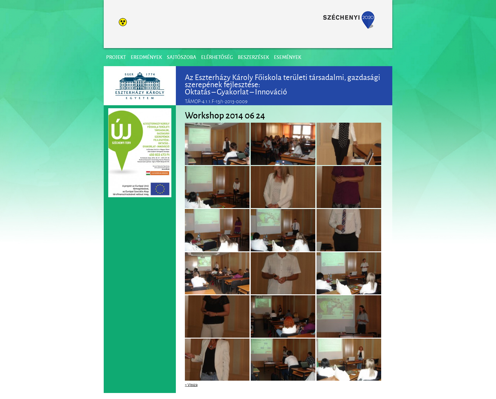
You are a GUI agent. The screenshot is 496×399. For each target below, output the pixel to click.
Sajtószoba (181, 57)
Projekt (116, 57)
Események (287, 57)
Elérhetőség (217, 57)
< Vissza (191, 384)
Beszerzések (253, 57)
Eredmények (146, 57)
